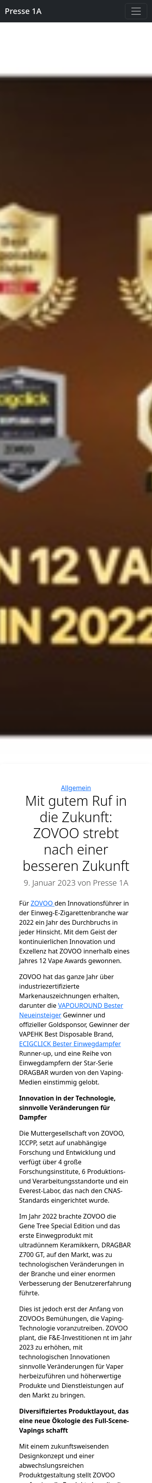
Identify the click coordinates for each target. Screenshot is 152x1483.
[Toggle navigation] (136, 11)
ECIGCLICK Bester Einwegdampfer (70, 1043)
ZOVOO (43, 903)
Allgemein (76, 787)
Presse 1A (23, 11)
